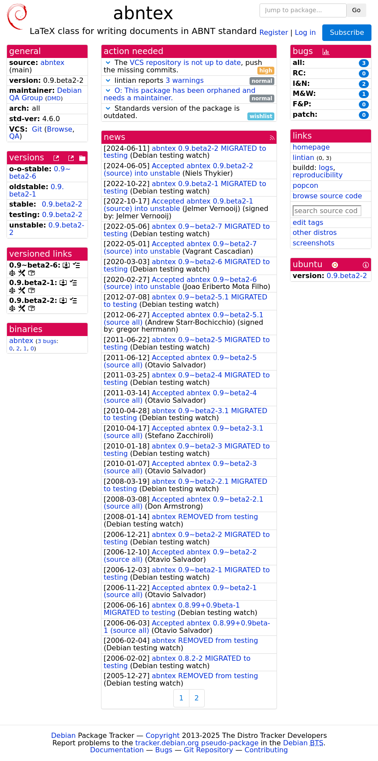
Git (37, 129)
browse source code (327, 196)
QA (14, 136)
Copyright (162, 735)
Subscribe (347, 32)
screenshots (313, 243)
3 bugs (47, 341)
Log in (305, 32)
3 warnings (184, 80)
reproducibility (318, 175)
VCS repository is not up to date (185, 62)
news (114, 137)
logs (326, 167)
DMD (54, 98)
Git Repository (208, 750)
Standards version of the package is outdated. (189, 112)
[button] (108, 62)
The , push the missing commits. (189, 66)
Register (274, 32)
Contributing (266, 750)
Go (356, 10)
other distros (315, 232)
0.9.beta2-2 (62, 204)
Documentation (117, 750)
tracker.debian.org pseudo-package (197, 743)
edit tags (308, 222)
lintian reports (189, 81)
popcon (305, 185)
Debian (63, 735)
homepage (311, 147)
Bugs (163, 750)
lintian (303, 157)
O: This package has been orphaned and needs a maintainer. (180, 94)
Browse (59, 129)
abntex (52, 62)
